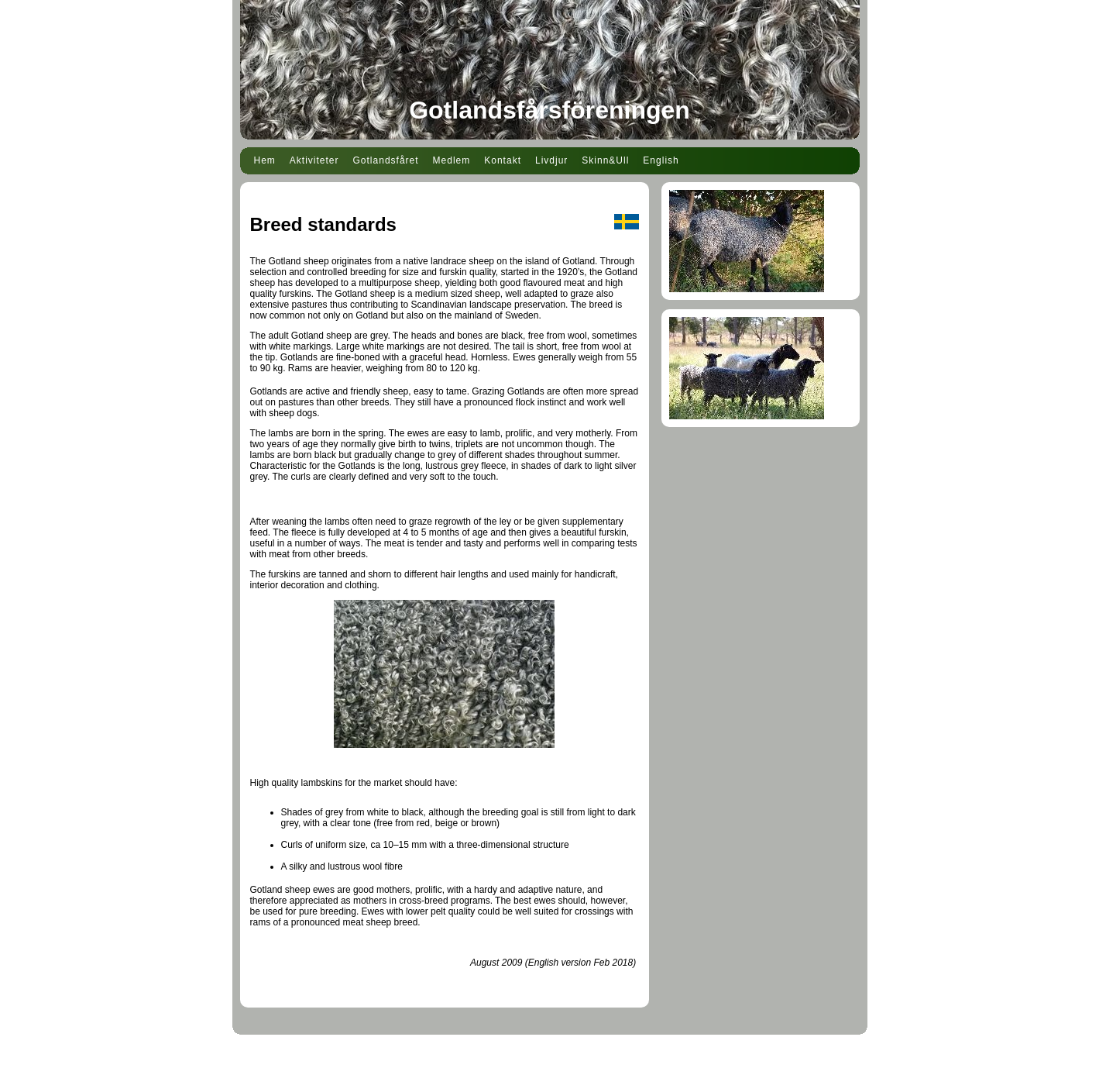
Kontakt (502, 160)
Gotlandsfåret (386, 160)
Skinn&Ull (605, 160)
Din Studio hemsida (549, 1058)
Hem (265, 160)
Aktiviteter (314, 160)
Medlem (452, 160)
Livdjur (551, 160)
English (660, 160)
